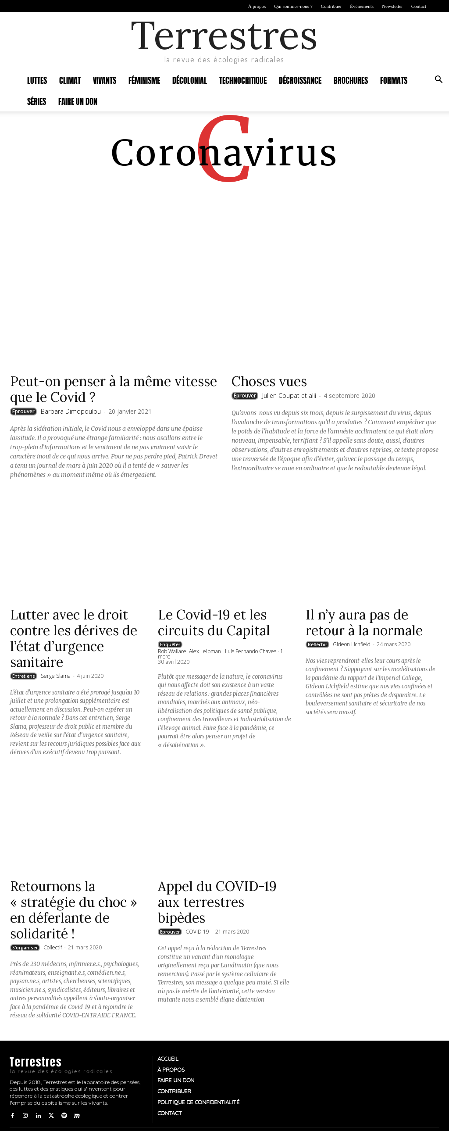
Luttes (37, 79)
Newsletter (392, 6)
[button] (438, 80)
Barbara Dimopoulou (71, 411)
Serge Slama (56, 676)
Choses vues (269, 381)
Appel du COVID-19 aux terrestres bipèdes (217, 902)
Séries (36, 100)
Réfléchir (317, 644)
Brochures (351, 79)
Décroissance (300, 79)
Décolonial (189, 79)
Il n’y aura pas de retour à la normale (364, 622)
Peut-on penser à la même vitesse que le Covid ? (113, 389)
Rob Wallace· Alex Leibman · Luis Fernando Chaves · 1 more (220, 654)
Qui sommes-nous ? (293, 6)
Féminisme (144, 79)
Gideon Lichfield (352, 644)
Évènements (362, 6)
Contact (418, 6)
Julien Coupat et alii (289, 395)
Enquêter (170, 644)
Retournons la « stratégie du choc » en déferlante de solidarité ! (73, 910)
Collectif (52, 947)
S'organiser (25, 948)
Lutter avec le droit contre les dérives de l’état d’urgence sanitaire (73, 638)
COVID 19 (197, 931)
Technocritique (243, 79)
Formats (393, 79)
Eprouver (23, 411)
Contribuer (331, 6)
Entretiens (23, 676)
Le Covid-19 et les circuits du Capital (214, 622)
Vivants (104, 79)
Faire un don (77, 100)
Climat (70, 79)
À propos (257, 6)
